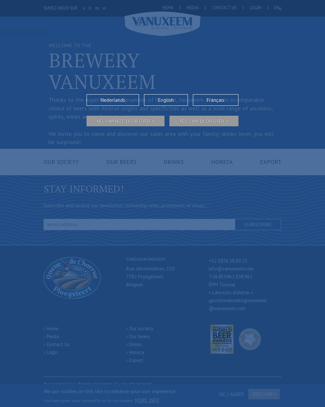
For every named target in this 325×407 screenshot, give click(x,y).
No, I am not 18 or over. (124, 121)
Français (215, 100)
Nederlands (113, 100)
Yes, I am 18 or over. (202, 121)
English (166, 100)
